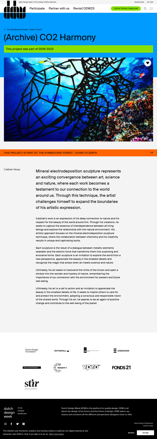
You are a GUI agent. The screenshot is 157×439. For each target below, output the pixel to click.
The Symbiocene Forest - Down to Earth (23, 30)
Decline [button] (131, 433)
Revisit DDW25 (83, 8)
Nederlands (139, 2)
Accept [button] (145, 433)
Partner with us (59, 8)
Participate (37, 8)
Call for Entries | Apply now (126, 8)
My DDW (150, 2)
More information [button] (56, 434)
